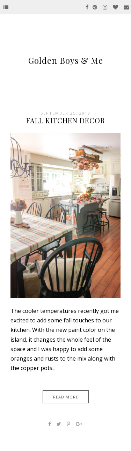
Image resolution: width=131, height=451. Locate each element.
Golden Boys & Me (65, 60)
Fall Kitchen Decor (65, 120)
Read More (65, 396)
